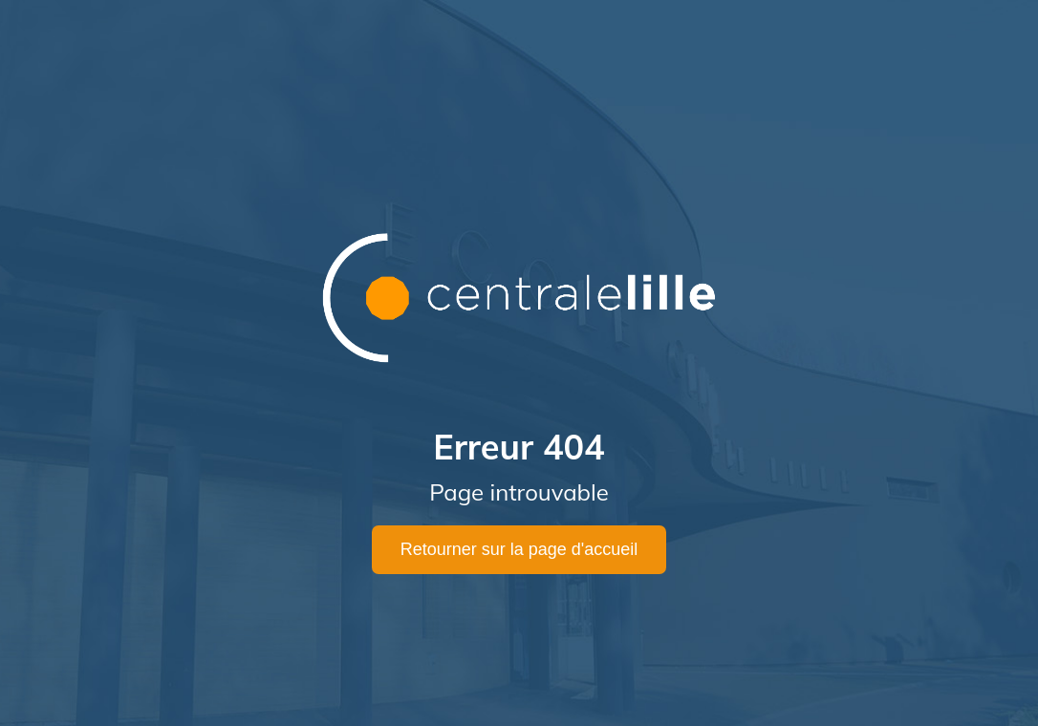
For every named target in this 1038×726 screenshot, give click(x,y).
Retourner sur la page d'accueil (519, 549)
